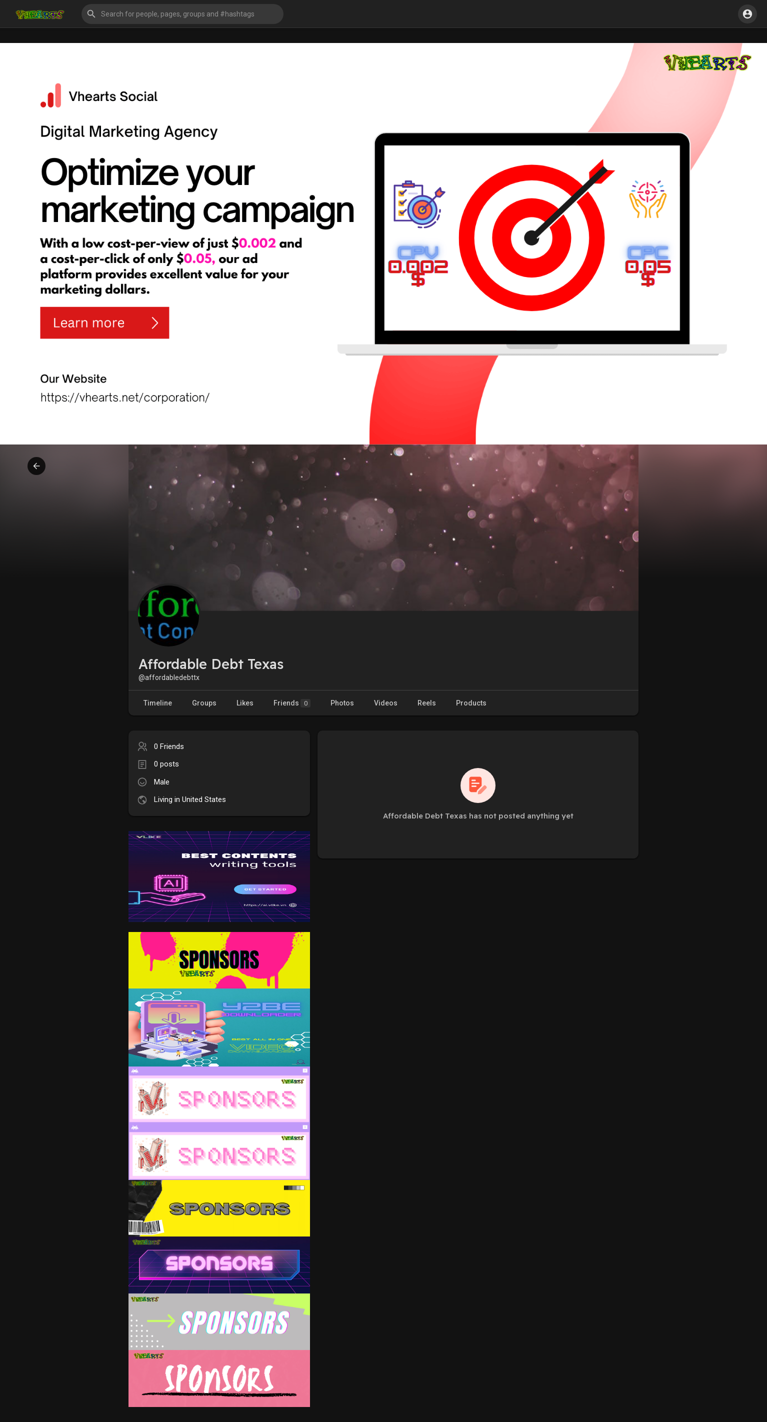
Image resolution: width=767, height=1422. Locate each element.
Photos (342, 703)
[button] (183, 14)
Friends (292, 703)
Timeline (158, 703)
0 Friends (169, 746)
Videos (386, 703)
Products (471, 703)
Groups (204, 703)
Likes (245, 703)
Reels (427, 703)
